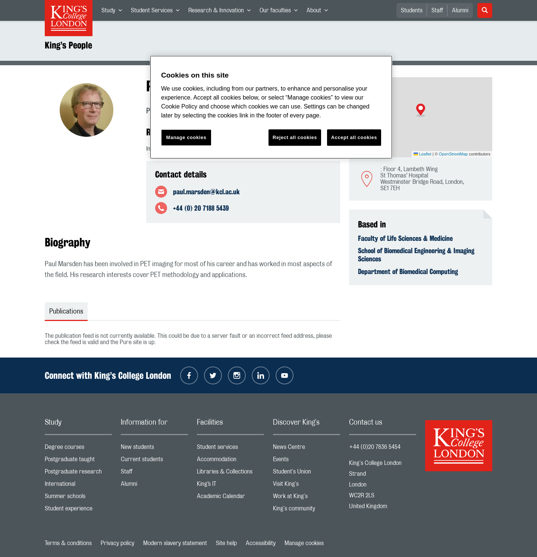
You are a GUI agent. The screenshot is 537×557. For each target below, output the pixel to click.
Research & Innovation (221, 11)
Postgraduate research (78, 473)
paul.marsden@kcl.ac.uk (206, 191)
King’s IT (230, 485)
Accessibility (261, 543)
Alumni (460, 10)
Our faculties (281, 11)
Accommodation (230, 461)
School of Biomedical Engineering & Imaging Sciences (416, 255)
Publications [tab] (66, 311)
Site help (226, 543)
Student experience (78, 510)
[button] (420, 110)
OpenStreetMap (453, 154)
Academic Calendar (230, 498)
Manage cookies (304, 543)
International (78, 485)
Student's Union (306, 473)
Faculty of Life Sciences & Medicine (405, 238)
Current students (154, 461)
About (319, 11)
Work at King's (306, 498)
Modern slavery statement (175, 543)
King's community (306, 510)
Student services (230, 448)
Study (113, 11)
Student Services (157, 11)
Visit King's (306, 485)
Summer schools (78, 498)
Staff (437, 10)
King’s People (68, 45)
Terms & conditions (68, 543)
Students (412, 10)
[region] (271, 107)
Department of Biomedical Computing (408, 271)
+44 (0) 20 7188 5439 (201, 208)
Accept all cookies (354, 137)
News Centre (306, 448)
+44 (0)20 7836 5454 (375, 447)
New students (154, 448)
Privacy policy (117, 543)
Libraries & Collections (230, 473)
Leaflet (422, 154)
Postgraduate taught (78, 461)
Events (306, 461)
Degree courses (78, 448)
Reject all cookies (295, 137)
